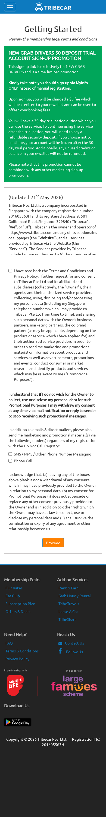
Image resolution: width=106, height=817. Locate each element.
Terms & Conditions (22, 650)
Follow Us (70, 651)
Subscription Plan (20, 603)
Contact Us (71, 642)
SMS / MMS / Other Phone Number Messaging (49, 453)
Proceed (53, 542)
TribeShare (67, 619)
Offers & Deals (17, 611)
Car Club (12, 595)
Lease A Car (68, 611)
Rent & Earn (68, 587)
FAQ (9, 642)
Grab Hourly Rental (74, 595)
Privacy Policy (17, 658)
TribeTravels (68, 603)
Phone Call (20, 460)
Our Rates (14, 587)
